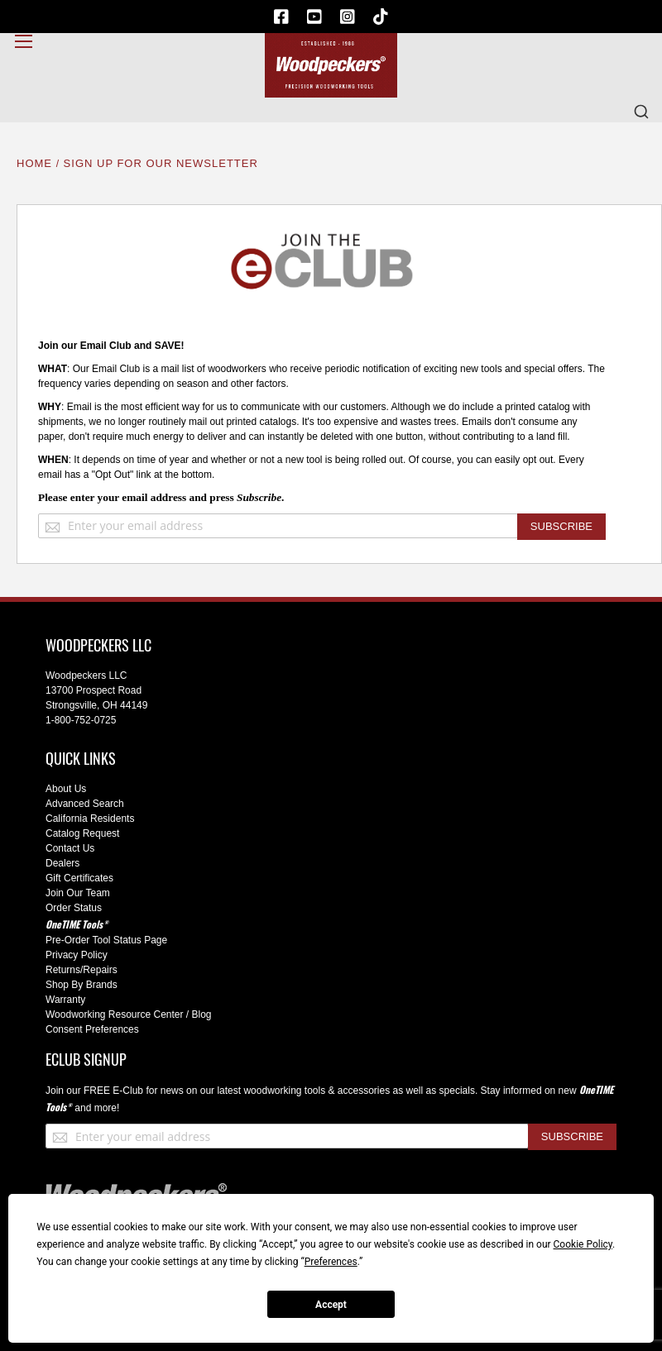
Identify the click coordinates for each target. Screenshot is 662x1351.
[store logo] (331, 65)
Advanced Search (85, 803)
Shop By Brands (82, 985)
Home (36, 163)
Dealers (62, 863)
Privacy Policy (77, 955)
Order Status (74, 908)
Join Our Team (78, 893)
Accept (331, 1304)
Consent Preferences (92, 1029)
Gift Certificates (79, 878)
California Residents (90, 818)
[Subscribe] (561, 526)
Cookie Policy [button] (583, 1244)
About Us (66, 789)
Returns (63, 970)
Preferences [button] (331, 1261)
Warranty (65, 999)
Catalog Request (82, 833)
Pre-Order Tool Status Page (106, 940)
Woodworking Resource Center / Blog (129, 1014)
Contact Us (70, 848)
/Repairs (99, 970)
